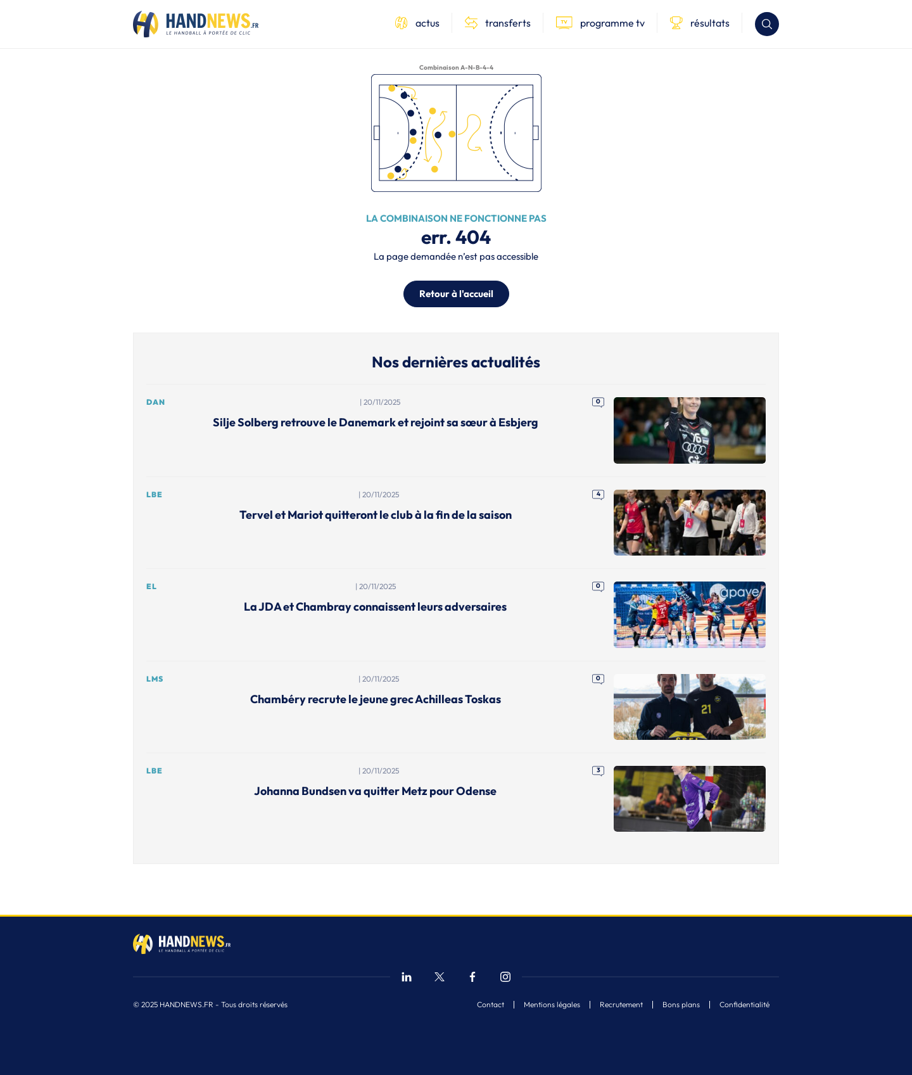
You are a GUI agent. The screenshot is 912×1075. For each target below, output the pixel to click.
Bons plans (681, 1004)
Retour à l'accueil (456, 294)
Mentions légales (552, 1004)
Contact (490, 1004)
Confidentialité (744, 1004)
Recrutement (621, 1004)
